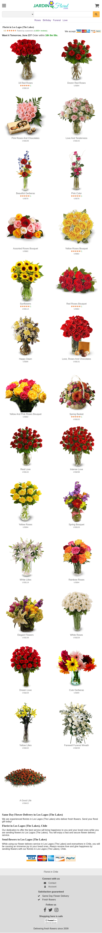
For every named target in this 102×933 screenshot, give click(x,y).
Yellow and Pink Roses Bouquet (25, 414)
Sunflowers (25, 304)
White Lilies (25, 580)
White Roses (76, 635)
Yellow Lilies (25, 745)
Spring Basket (76, 414)
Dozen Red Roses (76, 83)
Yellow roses (25, 524)
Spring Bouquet (76, 524)
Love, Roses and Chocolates (76, 359)
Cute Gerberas (76, 690)
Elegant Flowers (25, 635)
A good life (25, 800)
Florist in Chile (51, 872)
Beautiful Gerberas (25, 193)
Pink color (76, 193)
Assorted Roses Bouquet (25, 248)
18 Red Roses (25, 83)
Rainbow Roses (76, 580)
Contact (49, 883)
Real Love (25, 469)
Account (49, 886)
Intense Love (76, 469)
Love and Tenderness (76, 138)
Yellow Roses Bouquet (76, 248)
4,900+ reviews (40, 31)
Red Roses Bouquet (76, 304)
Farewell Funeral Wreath (76, 745)
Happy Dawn (25, 359)
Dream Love (25, 690)
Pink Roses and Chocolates (25, 138)
